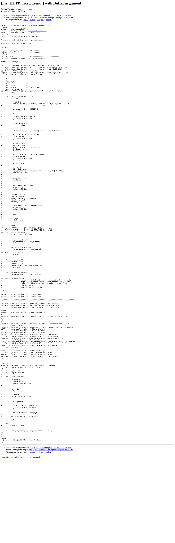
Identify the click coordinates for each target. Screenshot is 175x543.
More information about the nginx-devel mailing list (21, 541)
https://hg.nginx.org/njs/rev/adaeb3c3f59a (30, 26)
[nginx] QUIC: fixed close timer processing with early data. (50, 17)
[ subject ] (40, 20)
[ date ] (25, 20)
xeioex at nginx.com (24, 9)
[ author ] (48, 20)
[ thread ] (32, 20)
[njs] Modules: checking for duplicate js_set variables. (51, 15)
